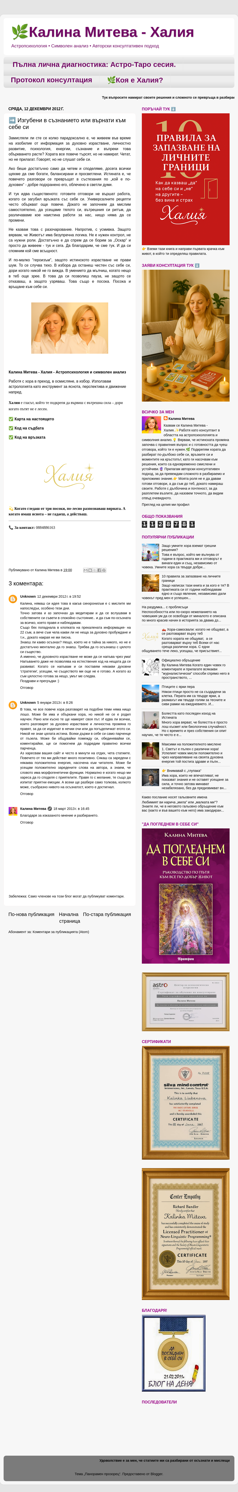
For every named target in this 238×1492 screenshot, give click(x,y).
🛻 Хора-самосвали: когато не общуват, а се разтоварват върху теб (195, 631)
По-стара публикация (107, 914)
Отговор (26, 688)
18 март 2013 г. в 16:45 (71, 809)
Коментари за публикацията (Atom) (61, 932)
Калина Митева (33, 809)
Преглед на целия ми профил (165, 504)
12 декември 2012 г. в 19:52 (59, 596)
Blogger (156, 1474)
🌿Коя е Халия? (135, 80)
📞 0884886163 (32, 527)
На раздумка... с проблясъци (165, 607)
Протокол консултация (51, 80)
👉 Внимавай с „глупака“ (181, 771)
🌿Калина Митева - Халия (102, 32)
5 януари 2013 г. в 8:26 (55, 702)
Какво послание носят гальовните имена (174, 797)
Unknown (28, 596)
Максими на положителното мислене (191, 744)
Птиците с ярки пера (178, 687)
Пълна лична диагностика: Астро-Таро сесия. (94, 64)
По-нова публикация (31, 914)
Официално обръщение (181, 660)
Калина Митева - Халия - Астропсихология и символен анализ (67, 372)
